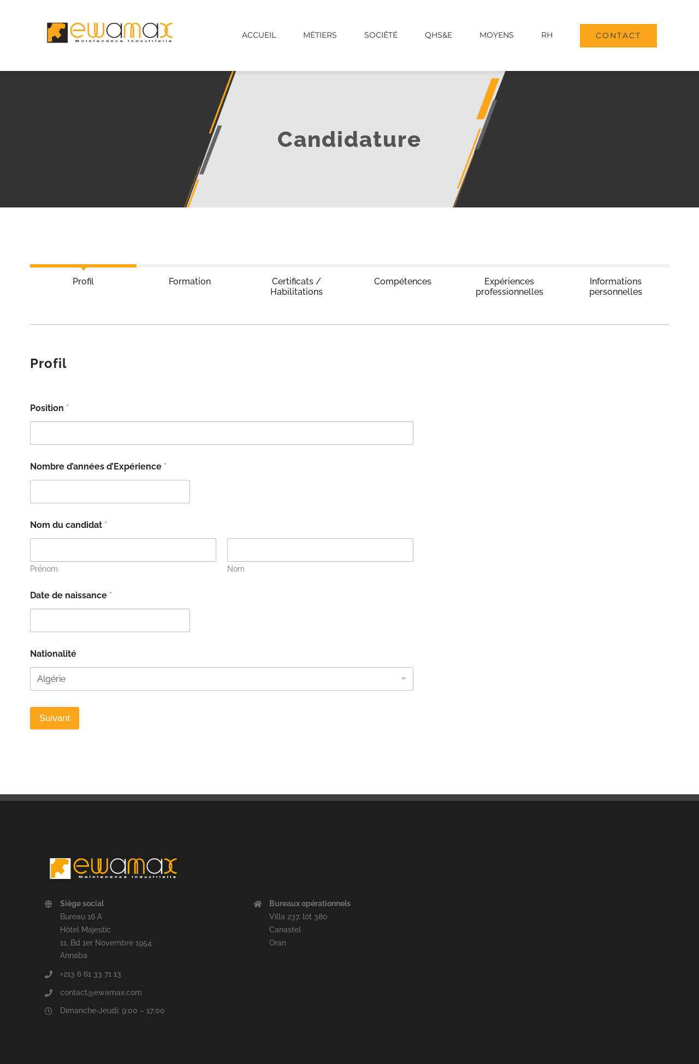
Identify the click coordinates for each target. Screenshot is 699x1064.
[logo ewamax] (109, 17)
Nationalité (53, 654)
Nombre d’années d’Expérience (98, 466)
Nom (236, 568)
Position (49, 408)
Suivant (54, 718)
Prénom (44, 568)
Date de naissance (71, 595)
